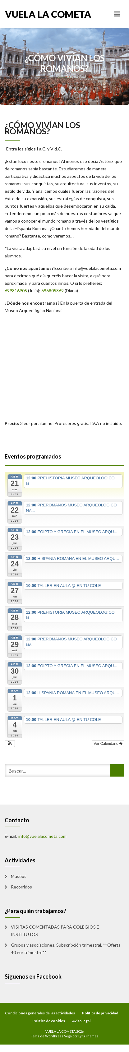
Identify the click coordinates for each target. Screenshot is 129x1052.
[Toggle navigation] (117, 14)
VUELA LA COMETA (35, 14)
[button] (10, 744)
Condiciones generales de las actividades (40, 1013)
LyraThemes (88, 1036)
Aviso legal (81, 1020)
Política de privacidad (100, 1013)
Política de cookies (48, 1020)
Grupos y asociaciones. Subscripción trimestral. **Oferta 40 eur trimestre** (66, 948)
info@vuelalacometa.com (97, 268)
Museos (18, 876)
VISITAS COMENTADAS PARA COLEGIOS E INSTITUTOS (55, 930)
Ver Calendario (108, 743)
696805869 (52, 290)
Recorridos (21, 886)
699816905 (16, 290)
